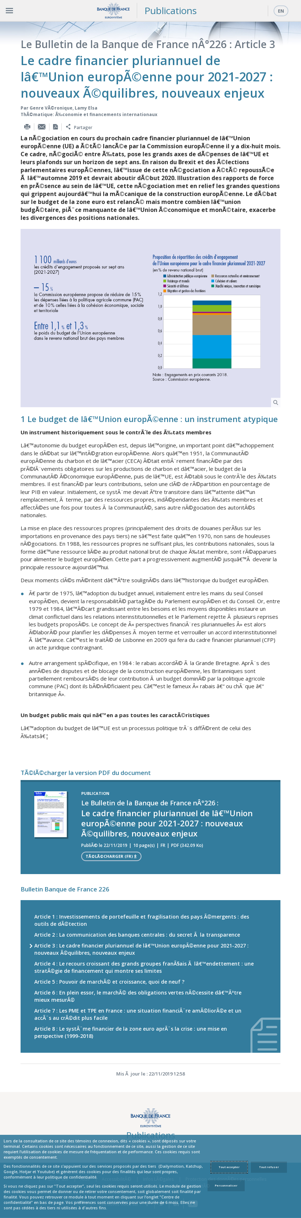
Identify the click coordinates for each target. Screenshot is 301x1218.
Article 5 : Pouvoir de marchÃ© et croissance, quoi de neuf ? (109, 981)
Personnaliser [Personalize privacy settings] (226, 1185)
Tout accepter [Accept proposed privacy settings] (229, 1167)
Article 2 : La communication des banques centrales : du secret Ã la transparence (137, 934)
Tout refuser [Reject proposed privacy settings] (269, 1167)
